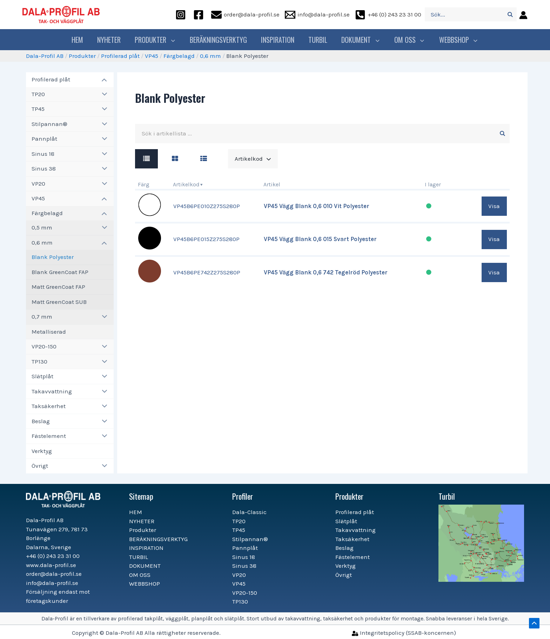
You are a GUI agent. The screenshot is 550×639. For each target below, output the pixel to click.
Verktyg (42, 450)
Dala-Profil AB (44, 55)
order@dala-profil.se (54, 573)
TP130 (39, 361)
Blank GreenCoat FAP (60, 271)
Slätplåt (42, 376)
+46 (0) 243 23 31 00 (53, 555)
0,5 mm (42, 227)
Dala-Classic (249, 511)
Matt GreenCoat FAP (58, 286)
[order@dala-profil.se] (245, 14)
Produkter (157, 39)
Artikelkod (186, 184)
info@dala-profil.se (52, 582)
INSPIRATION (279, 39)
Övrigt (40, 465)
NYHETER (112, 39)
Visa (494, 205)
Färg (143, 184)
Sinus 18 (43, 153)
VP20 (38, 183)
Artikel (271, 184)
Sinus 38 (44, 168)
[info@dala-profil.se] (317, 14)
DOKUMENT (361, 39)
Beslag (41, 421)
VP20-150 (44, 346)
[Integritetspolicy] (404, 632)
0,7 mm (42, 316)
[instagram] (182, 14)
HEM (81, 39)
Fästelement (49, 435)
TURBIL (319, 39)
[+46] (388, 14)
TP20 (38, 94)
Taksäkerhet (49, 406)
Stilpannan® (49, 123)
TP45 (38, 108)
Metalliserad (49, 331)
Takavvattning (52, 391)
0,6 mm (210, 55)
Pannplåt (44, 138)
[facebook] (200, 14)
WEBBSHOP (456, 39)
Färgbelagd (179, 55)
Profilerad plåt (120, 55)
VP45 (151, 55)
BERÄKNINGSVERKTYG (220, 39)
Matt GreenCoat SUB (59, 301)
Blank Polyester (53, 256)
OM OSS (408, 39)
